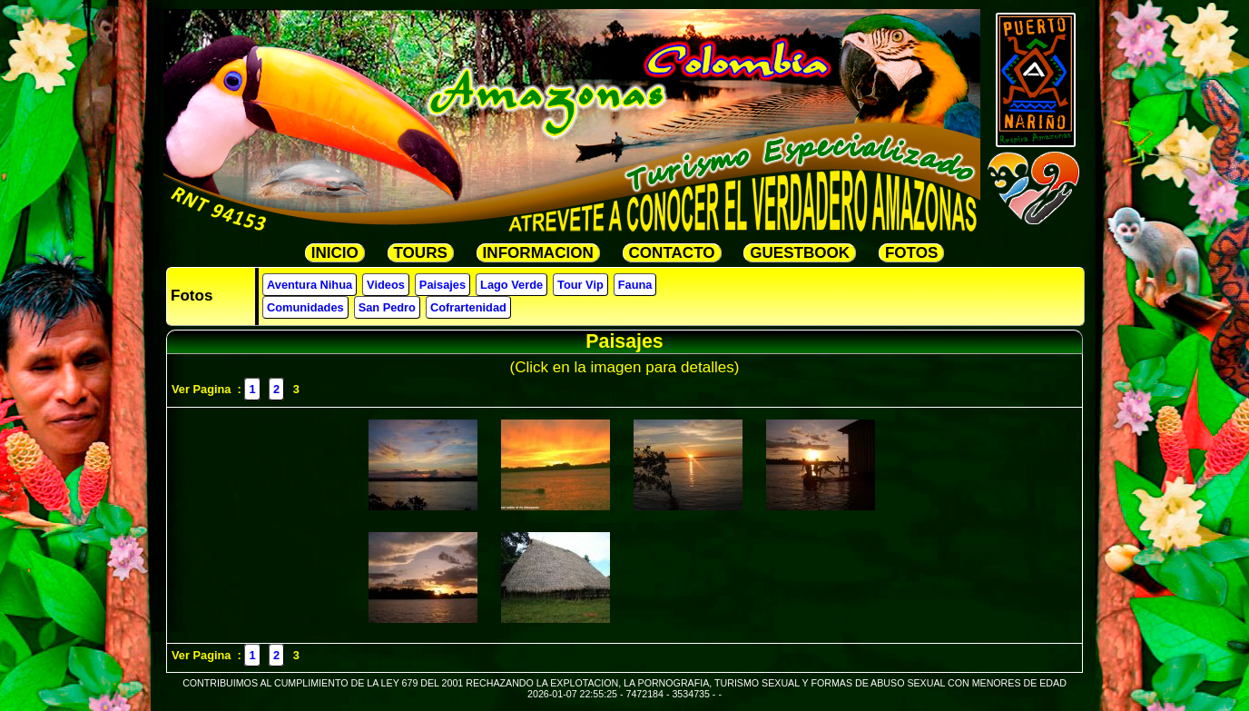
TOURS (420, 253)
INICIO (335, 253)
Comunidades (305, 307)
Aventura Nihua (309, 284)
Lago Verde (511, 284)
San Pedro (387, 307)
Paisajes (442, 284)
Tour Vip (580, 284)
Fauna (635, 284)
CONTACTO (672, 253)
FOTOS (911, 253)
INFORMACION (538, 253)
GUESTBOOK (800, 253)
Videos (386, 284)
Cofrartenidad (468, 307)
